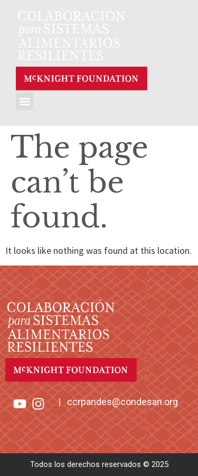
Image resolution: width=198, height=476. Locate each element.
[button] (24, 101)
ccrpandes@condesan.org (122, 401)
